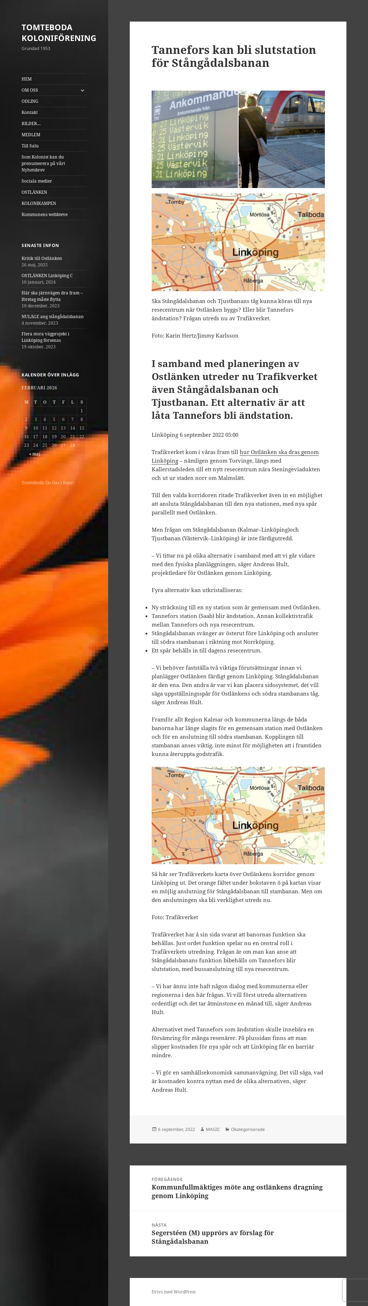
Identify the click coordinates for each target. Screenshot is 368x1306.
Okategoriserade (248, 1129)
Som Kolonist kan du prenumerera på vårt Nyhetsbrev (43, 163)
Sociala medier (37, 181)
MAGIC (213, 1129)
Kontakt (30, 112)
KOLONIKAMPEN (39, 203)
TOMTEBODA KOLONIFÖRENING (59, 32)
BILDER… (31, 123)
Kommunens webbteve (45, 214)
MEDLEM (31, 135)
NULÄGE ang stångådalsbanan (53, 316)
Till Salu (30, 146)
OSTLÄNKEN (34, 192)
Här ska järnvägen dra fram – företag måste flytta (52, 296)
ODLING (30, 101)
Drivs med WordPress (174, 1292)
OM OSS (30, 90)
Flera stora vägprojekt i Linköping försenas (45, 337)
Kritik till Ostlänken (42, 258)
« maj (34, 454)
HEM (27, 79)
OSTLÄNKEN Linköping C (47, 275)
